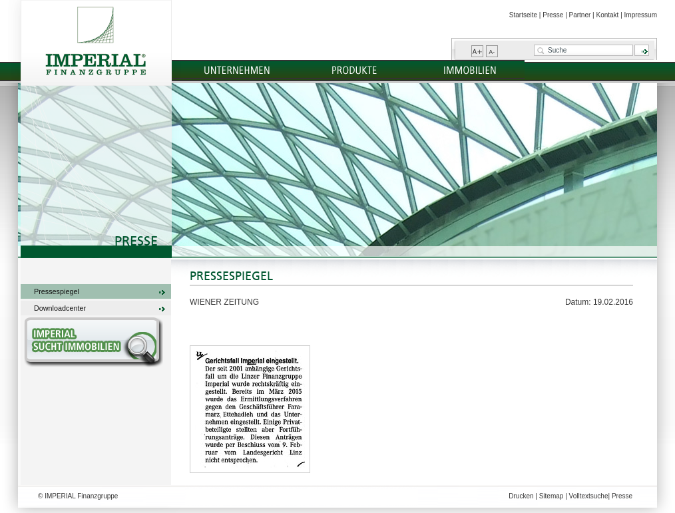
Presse (553, 15)
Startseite (523, 15)
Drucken (521, 496)
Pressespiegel (56, 291)
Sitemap (551, 496)
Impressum (640, 15)
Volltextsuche (588, 496)
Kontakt (607, 15)
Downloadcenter (60, 308)
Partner (580, 15)
